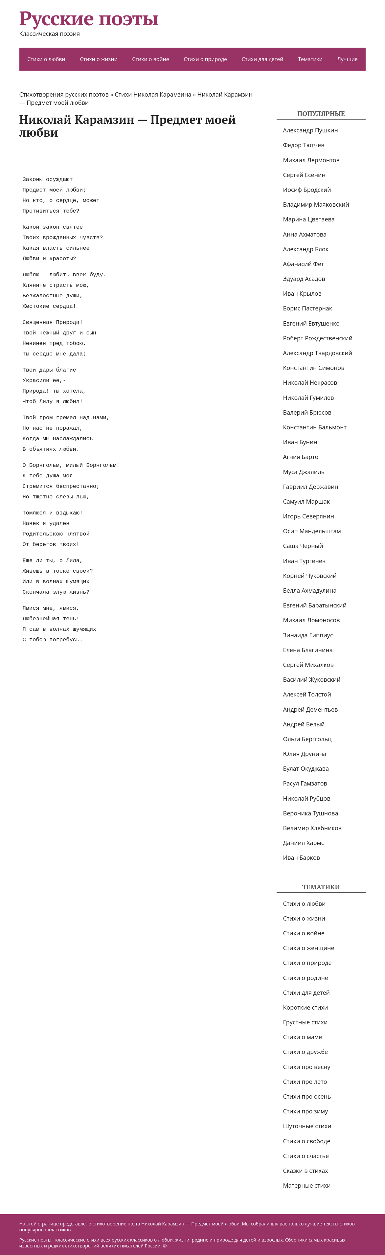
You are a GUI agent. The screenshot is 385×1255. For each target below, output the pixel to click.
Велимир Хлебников (312, 828)
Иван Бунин (300, 442)
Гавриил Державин (310, 487)
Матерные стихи (307, 1185)
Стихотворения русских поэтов (64, 94)
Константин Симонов (314, 368)
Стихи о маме (302, 1037)
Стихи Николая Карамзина (153, 94)
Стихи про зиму (305, 1111)
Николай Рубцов (306, 798)
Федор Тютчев (304, 145)
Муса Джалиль (304, 472)
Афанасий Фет (303, 264)
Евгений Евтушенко (311, 323)
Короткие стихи (305, 1007)
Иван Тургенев (304, 561)
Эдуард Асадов (304, 279)
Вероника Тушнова (310, 813)
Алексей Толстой (307, 694)
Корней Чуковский (310, 576)
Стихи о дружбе (305, 1052)
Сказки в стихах (305, 1171)
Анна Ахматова (305, 234)
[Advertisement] (139, 157)
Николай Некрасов (310, 382)
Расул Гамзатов (305, 783)
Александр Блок (306, 249)
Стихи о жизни (98, 59)
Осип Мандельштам (312, 531)
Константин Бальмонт (315, 427)
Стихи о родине (305, 978)
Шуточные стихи (307, 1126)
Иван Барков (301, 857)
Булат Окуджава (306, 768)
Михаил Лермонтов (311, 160)
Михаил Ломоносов (311, 620)
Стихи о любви (46, 59)
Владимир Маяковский (316, 204)
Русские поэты (88, 18)
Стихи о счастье (306, 1156)
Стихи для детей (262, 59)
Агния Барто (301, 457)
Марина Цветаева (309, 219)
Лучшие (347, 59)
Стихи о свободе (306, 1141)
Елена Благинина (308, 650)
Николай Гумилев (308, 397)
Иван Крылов (302, 293)
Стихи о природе (205, 59)
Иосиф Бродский (307, 190)
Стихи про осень (307, 1096)
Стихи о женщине (308, 948)
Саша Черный (303, 546)
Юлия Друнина (305, 754)
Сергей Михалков (308, 665)
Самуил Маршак (306, 501)
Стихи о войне (150, 59)
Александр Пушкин (310, 130)
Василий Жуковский (312, 679)
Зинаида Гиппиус (308, 635)
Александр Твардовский (317, 353)
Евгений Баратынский (315, 605)
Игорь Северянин (308, 516)
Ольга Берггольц (307, 739)
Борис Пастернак (307, 308)
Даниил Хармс (303, 843)
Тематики (310, 59)
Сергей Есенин (304, 175)
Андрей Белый (304, 724)
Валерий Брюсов (307, 412)
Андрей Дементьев (310, 709)
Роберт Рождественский (318, 338)
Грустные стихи (305, 1022)
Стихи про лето (305, 1081)
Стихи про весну (306, 1067)
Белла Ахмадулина (310, 590)
